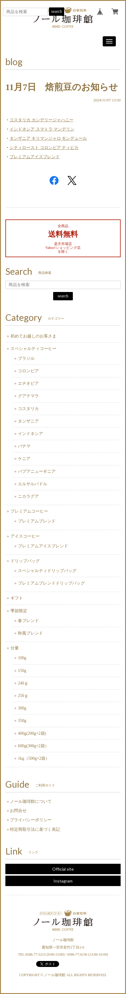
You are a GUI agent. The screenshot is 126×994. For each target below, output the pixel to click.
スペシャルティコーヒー (33, 348)
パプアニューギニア (37, 471)
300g (22, 708)
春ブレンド (28, 620)
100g (22, 658)
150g (22, 670)
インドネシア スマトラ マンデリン (42, 129)
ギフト (16, 598)
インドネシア (30, 433)
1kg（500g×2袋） (34, 758)
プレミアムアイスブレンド (35, 157)
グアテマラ (28, 396)
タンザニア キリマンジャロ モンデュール (48, 138)
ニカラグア (28, 496)
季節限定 (18, 611)
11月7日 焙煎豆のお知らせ (61, 87)
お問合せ (18, 810)
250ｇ (23, 695)
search (56, 11)
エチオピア (28, 383)
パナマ (24, 446)
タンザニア (28, 421)
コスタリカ (28, 408)
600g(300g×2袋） (33, 746)
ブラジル (26, 358)
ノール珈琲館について (31, 801)
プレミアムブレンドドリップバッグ (51, 583)
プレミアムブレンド (37, 521)
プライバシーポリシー (31, 820)
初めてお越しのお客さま (33, 336)
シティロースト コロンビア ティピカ (44, 147)
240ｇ (23, 683)
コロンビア (28, 371)
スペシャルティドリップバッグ (47, 571)
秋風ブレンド (30, 633)
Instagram (63, 880)
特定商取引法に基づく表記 (35, 829)
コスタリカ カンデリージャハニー (41, 120)
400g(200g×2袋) (32, 733)
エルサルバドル (32, 484)
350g (22, 720)
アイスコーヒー (25, 536)
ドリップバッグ (25, 561)
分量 (14, 648)
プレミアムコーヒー (29, 511)
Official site (63, 868)
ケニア (24, 458)
